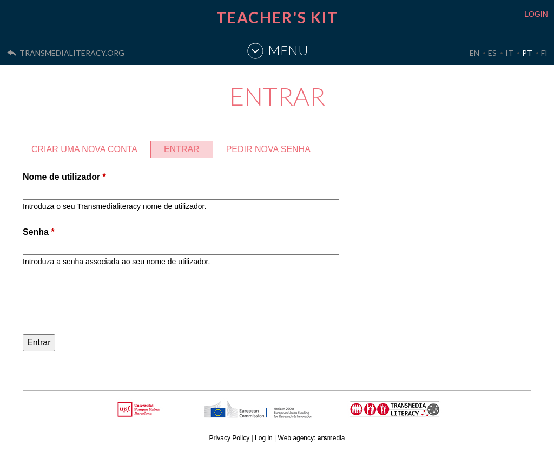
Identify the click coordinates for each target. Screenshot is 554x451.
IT (509, 52)
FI (544, 52)
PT (527, 52)
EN (474, 52)
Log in (264, 438)
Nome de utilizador (64, 176)
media (331, 438)
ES (492, 52)
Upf (140, 409)
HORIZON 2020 (285, 415)
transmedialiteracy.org (71, 52)
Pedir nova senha (268, 149)
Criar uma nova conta (84, 149)
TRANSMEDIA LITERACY (408, 415)
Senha (39, 232)
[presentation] (105, 302)
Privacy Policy (229, 438)
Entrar (188, 147)
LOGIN (536, 14)
